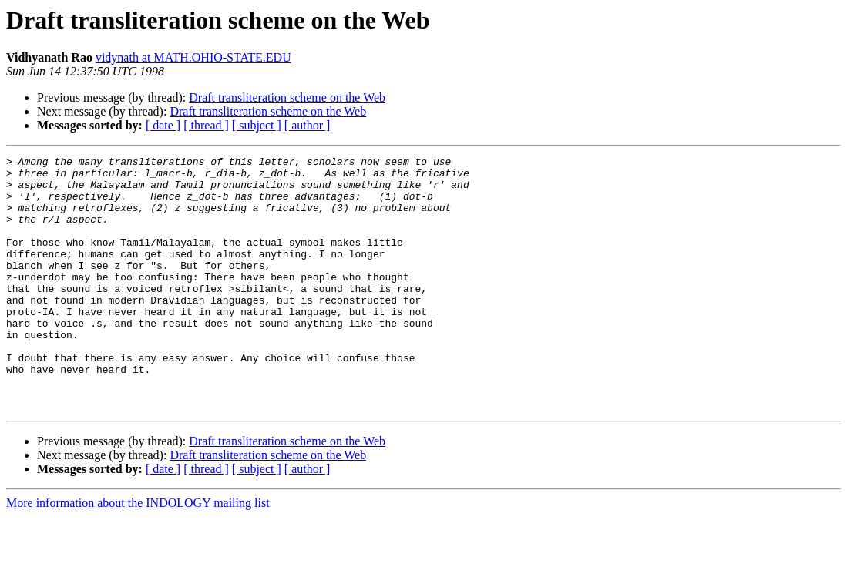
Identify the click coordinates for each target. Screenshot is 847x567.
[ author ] (307, 125)
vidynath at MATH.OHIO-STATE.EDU (193, 57)
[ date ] (163, 125)
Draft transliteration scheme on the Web (287, 97)
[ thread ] (206, 125)
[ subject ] (256, 125)
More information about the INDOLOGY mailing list (138, 553)
